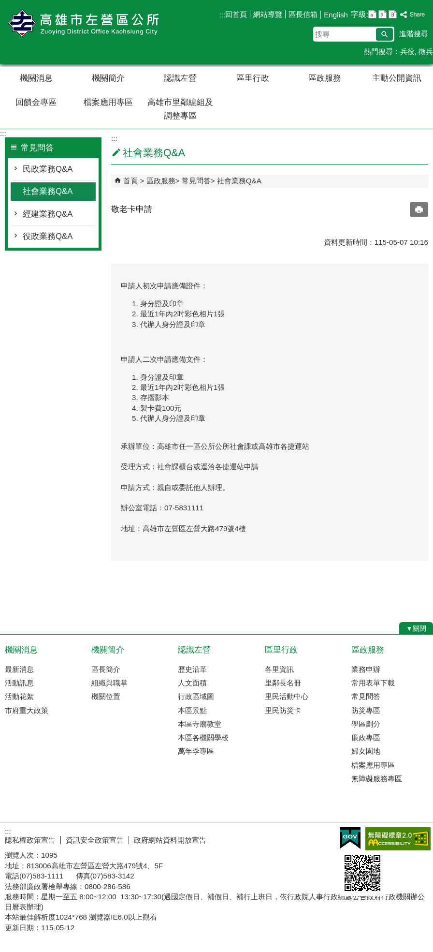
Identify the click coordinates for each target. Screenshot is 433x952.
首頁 (130, 181)
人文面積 (192, 683)
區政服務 (324, 78)
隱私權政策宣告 (30, 840)
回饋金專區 (36, 102)
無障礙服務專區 (376, 778)
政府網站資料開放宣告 (170, 840)
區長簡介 (105, 669)
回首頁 (236, 14)
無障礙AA (398, 838)
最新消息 (19, 669)
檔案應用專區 (108, 102)
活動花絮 (19, 696)
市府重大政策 (26, 710)
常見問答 (196, 181)
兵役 (407, 51)
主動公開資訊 (396, 78)
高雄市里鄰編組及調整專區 (180, 109)
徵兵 (426, 51)
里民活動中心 (286, 696)
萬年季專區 (196, 751)
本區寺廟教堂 (199, 724)
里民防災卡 (283, 710)
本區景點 (192, 710)
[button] (384, 34)
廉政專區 (365, 737)
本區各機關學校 (203, 737)
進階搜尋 (413, 34)
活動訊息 (19, 683)
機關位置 (105, 696)
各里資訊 (279, 669)
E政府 (350, 838)
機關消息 (36, 78)
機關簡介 (108, 78)
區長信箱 (303, 14)
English (336, 15)
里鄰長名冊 (283, 683)
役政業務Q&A (47, 236)
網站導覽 (267, 14)
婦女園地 (365, 751)
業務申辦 (365, 669)
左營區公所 (81, 23)
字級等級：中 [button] (382, 14)
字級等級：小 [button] (372, 14)
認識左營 (180, 78)
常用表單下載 (373, 683)
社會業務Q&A (47, 191)
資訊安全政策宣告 (95, 840)
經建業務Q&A (47, 214)
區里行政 (252, 78)
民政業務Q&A (47, 169)
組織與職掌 (109, 683)
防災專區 (365, 710)
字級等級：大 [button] (393, 14)
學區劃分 (365, 724)
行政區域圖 (196, 696)
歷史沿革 (192, 669)
